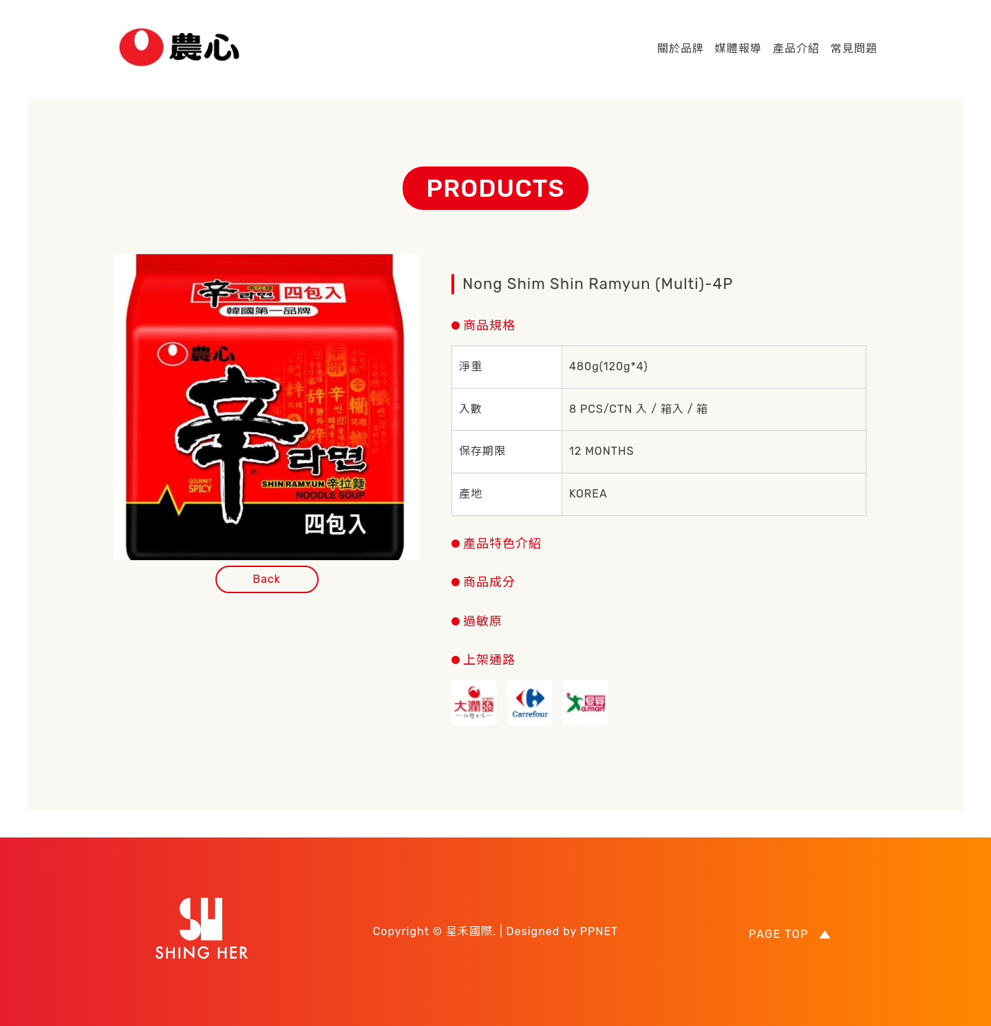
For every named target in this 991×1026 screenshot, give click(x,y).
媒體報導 (738, 48)
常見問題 (854, 48)
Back (267, 579)
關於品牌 (680, 48)
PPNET (599, 931)
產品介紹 (796, 48)
